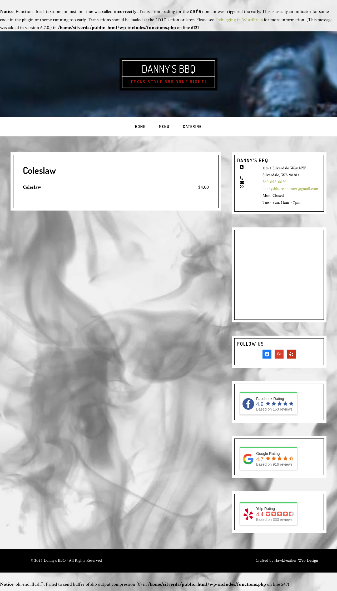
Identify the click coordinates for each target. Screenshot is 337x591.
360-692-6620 (274, 185)
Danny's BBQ (168, 70)
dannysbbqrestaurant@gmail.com (290, 191)
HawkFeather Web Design (296, 563)
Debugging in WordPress (239, 20)
